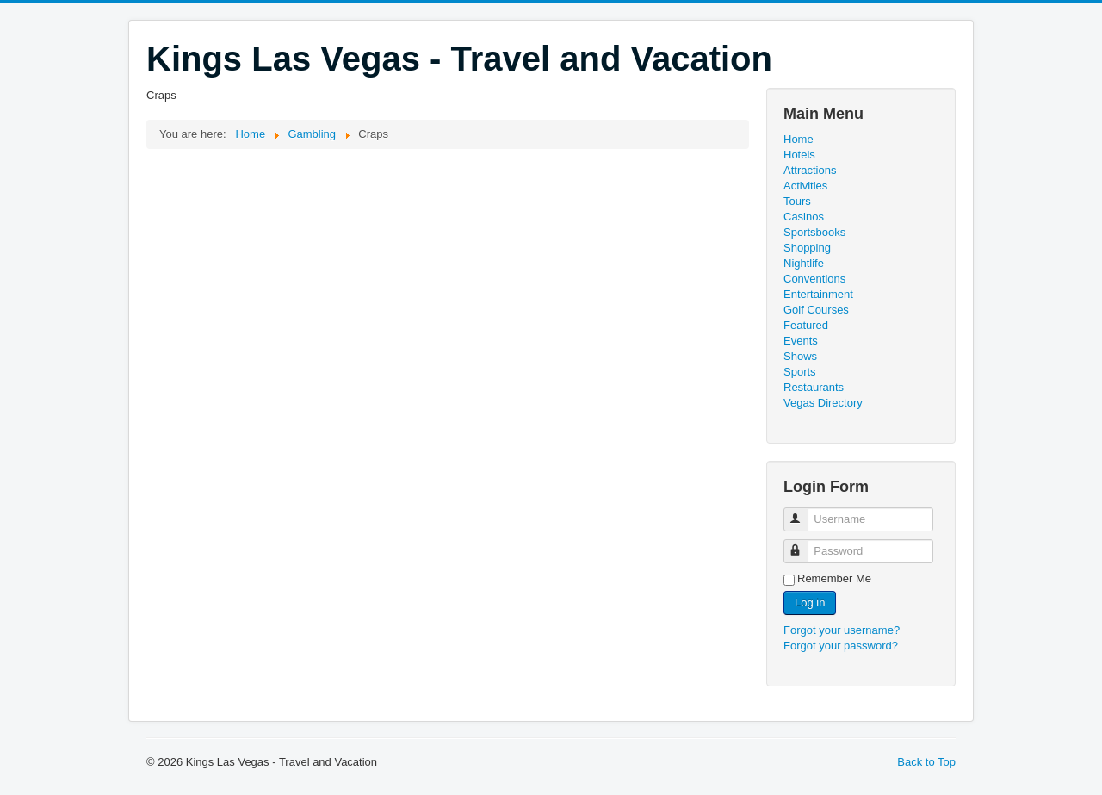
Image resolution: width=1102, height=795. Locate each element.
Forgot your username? (841, 630)
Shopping (807, 247)
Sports (799, 371)
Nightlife (803, 263)
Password (803, 543)
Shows (800, 356)
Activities (805, 185)
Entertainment (818, 294)
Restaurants (813, 387)
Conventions (814, 278)
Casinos (803, 216)
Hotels (799, 154)
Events (800, 340)
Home (798, 139)
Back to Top (926, 761)
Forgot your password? (840, 645)
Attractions (809, 170)
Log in (810, 602)
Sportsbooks (814, 232)
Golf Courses (816, 309)
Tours (797, 201)
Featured (805, 325)
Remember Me (834, 578)
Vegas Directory (823, 402)
